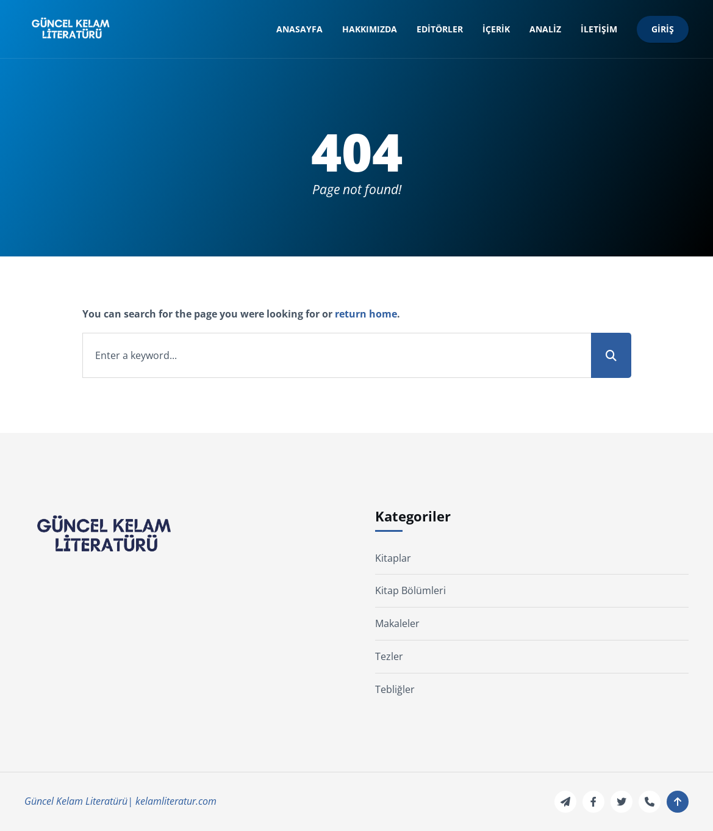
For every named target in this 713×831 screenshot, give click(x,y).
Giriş (662, 29)
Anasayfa (299, 29)
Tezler (389, 656)
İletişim (599, 29)
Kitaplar (393, 558)
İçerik (496, 29)
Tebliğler (395, 689)
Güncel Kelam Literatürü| (78, 801)
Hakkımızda (369, 29)
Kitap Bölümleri (410, 590)
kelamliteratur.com (176, 801)
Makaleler (397, 623)
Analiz (545, 29)
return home (366, 314)
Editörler (440, 29)
